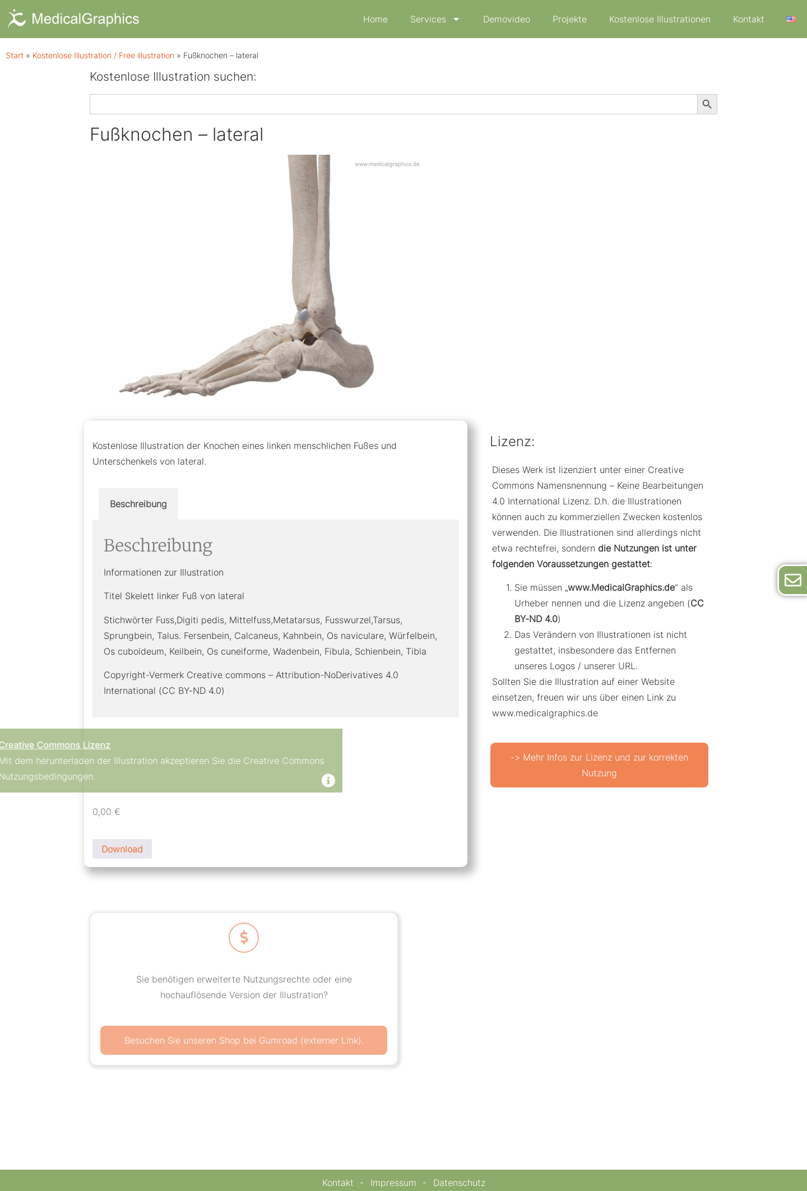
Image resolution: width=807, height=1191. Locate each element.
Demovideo (506, 19)
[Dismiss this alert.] (186, 781)
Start (15, 55)
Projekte (570, 19)
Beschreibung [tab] (138, 503)
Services (435, 19)
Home (375, 19)
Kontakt (748, 19)
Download (122, 849)
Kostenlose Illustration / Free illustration (103, 55)
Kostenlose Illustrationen (660, 19)
